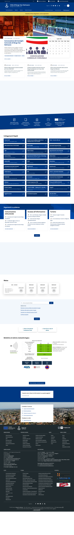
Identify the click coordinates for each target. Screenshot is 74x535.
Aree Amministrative (9, 460)
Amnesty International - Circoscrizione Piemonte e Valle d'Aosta (34, 514)
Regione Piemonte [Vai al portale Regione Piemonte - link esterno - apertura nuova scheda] (7, 1)
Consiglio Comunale (17, 55)
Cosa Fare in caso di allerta (47, 329)
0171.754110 (7, 478)
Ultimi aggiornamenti (9, 519)
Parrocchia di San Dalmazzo (27, 509)
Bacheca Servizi (8, 509)
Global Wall (25, 498)
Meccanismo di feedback (10, 500)
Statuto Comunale (9, 511)
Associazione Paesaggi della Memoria (44, 501)
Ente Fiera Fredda (26, 508)
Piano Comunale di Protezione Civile (28, 329)
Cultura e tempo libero (26, 468)
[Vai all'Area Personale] (62, 1)
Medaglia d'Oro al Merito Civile (16, 6)
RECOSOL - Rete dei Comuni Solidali (29, 503)
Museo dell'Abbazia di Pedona (28, 506)
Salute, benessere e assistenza (41, 463)
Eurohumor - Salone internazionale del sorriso (30, 511)
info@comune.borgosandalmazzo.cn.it (12, 483)
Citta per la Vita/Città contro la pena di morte (30, 516)
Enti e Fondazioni (9, 465)
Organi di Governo (9, 458)
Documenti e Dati (9, 463)
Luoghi (63, 460)
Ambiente (24, 460)
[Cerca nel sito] (68, 5)
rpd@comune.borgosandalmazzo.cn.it (46, 488)
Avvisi (52, 467)
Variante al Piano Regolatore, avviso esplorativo (37, 14)
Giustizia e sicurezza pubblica (40, 458)
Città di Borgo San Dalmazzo (20, 5)
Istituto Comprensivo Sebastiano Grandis (45, 509)
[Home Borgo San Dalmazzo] (17, 6)
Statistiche (7, 521)
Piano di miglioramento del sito (11, 501)
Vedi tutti (37, 235)
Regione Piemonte (41, 511)
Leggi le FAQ (8, 503)
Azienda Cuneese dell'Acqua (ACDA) (44, 496)
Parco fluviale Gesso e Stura (27, 501)
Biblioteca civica (53, 465)
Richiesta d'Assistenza (9, 508)
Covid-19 (52, 462)
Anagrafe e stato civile (26, 462)
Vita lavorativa (38, 468)
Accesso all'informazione (49, 10)
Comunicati (53, 460)
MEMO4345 (40, 513)
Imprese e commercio (39, 460)
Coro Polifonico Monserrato (43, 498)
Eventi (63, 458)
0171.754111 (7, 476)
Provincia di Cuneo (41, 514)
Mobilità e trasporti (39, 462)
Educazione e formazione (27, 470)
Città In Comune (59, 530)
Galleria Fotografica (65, 463)
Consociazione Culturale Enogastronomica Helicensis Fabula (48, 505)
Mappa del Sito (8, 523)
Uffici (6, 462)
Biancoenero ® (41, 532)
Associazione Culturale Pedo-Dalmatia (29, 518)
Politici (7, 468)
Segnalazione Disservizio (10, 506)
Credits (7, 518)
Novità (23, 55)
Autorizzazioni (25, 465)
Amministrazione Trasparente (11, 496)
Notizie (52, 458)
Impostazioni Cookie (9, 516)
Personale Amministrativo (10, 467)
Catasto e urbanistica (26, 467)
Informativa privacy (9, 513)
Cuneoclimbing (25, 513)
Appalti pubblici (25, 463)
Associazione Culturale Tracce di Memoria (45, 503)
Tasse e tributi (53, 463)
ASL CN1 (40, 516)
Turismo (37, 467)
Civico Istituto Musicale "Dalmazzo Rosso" (30, 505)
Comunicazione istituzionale (9, 55)
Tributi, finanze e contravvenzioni (41, 465)
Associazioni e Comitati (66, 470)
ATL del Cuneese (25, 496)
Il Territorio (64, 462)
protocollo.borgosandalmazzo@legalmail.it (13, 481)
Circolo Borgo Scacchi (26, 500)
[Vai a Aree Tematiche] (51, 1)
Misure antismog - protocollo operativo (37, 383)
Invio (51, 303)
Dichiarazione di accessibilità (10, 498)
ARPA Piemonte (41, 518)
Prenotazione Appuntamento (11, 505)
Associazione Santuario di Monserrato (44, 508)
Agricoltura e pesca (26, 458)
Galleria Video (64, 465)
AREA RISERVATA (36, 533)
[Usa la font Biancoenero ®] (41, 1)
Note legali (7, 514)
